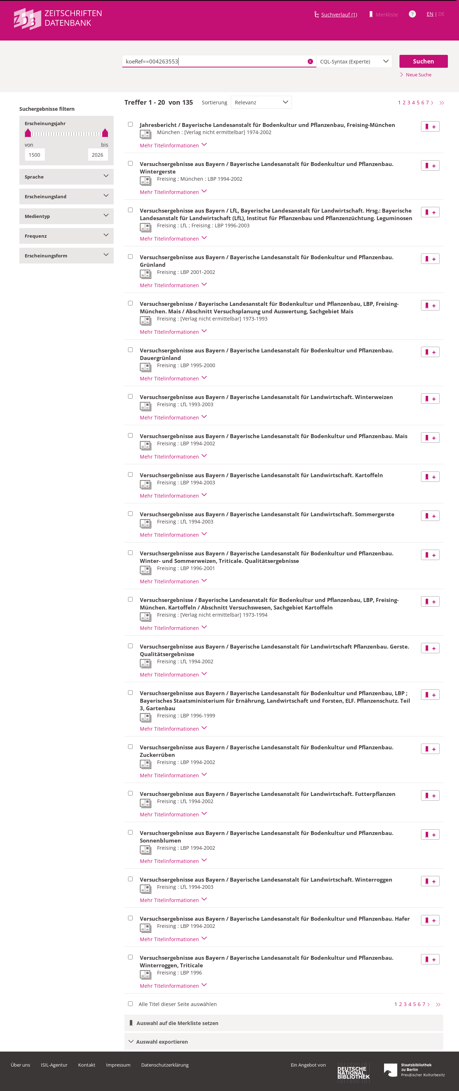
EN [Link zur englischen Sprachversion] (430, 13)
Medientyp (66, 216)
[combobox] (354, 61)
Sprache (66, 177)
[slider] (66, 134)
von (29, 144)
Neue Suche (415, 74)
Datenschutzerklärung (165, 1065)
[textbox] (219, 61)
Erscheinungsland (66, 196)
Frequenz (66, 236)
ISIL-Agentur (54, 1065)
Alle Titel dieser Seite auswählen (178, 1004)
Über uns (20, 1065)
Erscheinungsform (66, 255)
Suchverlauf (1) (339, 14)
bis (104, 144)
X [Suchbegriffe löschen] (310, 61)
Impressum (118, 1065)
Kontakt (86, 1065)
